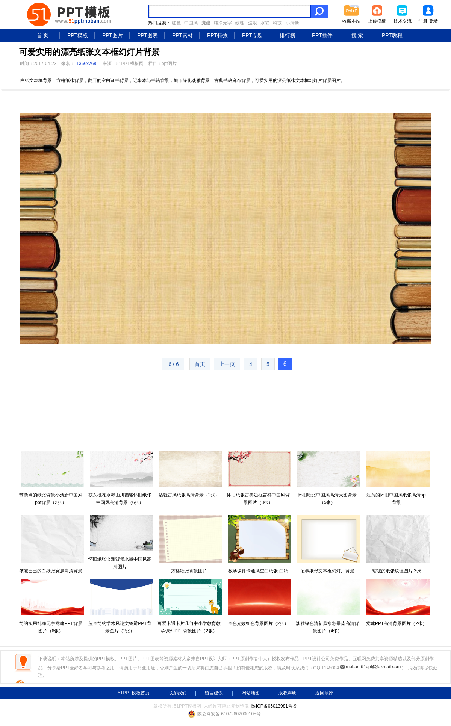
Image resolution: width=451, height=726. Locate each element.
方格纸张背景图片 (189, 570)
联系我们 (177, 693)
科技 (277, 23)
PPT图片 (112, 35)
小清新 (292, 23)
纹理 (239, 23)
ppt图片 (169, 63)
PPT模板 (77, 35)
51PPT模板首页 (134, 693)
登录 (433, 21)
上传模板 (377, 21)
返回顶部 (324, 693)
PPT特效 (217, 35)
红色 (176, 23)
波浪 (252, 23)
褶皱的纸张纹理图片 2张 (396, 570)
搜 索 (357, 35)
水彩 (264, 23)
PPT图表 (147, 35)
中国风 (191, 23)
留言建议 (214, 693)
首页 (200, 364)
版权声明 (287, 693)
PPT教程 (392, 35)
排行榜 (287, 35)
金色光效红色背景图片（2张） (258, 623)
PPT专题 (252, 35)
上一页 (227, 364)
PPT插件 (322, 35)
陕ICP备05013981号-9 (274, 706)
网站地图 (251, 693)
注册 (422, 21)
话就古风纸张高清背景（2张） (189, 495)
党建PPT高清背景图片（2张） (396, 623)
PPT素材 (182, 35)
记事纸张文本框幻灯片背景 (327, 570)
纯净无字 (223, 23)
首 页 (43, 35)
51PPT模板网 (130, 63)
